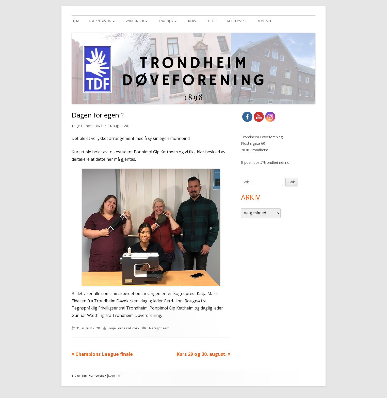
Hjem (75, 21)
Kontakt (264, 21)
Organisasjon (100, 21)
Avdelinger (135, 21)
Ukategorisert (158, 328)
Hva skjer (166, 21)
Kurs (192, 21)
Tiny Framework (93, 375)
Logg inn (114, 375)
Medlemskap (236, 21)
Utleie (211, 21)
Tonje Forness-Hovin (87, 125)
